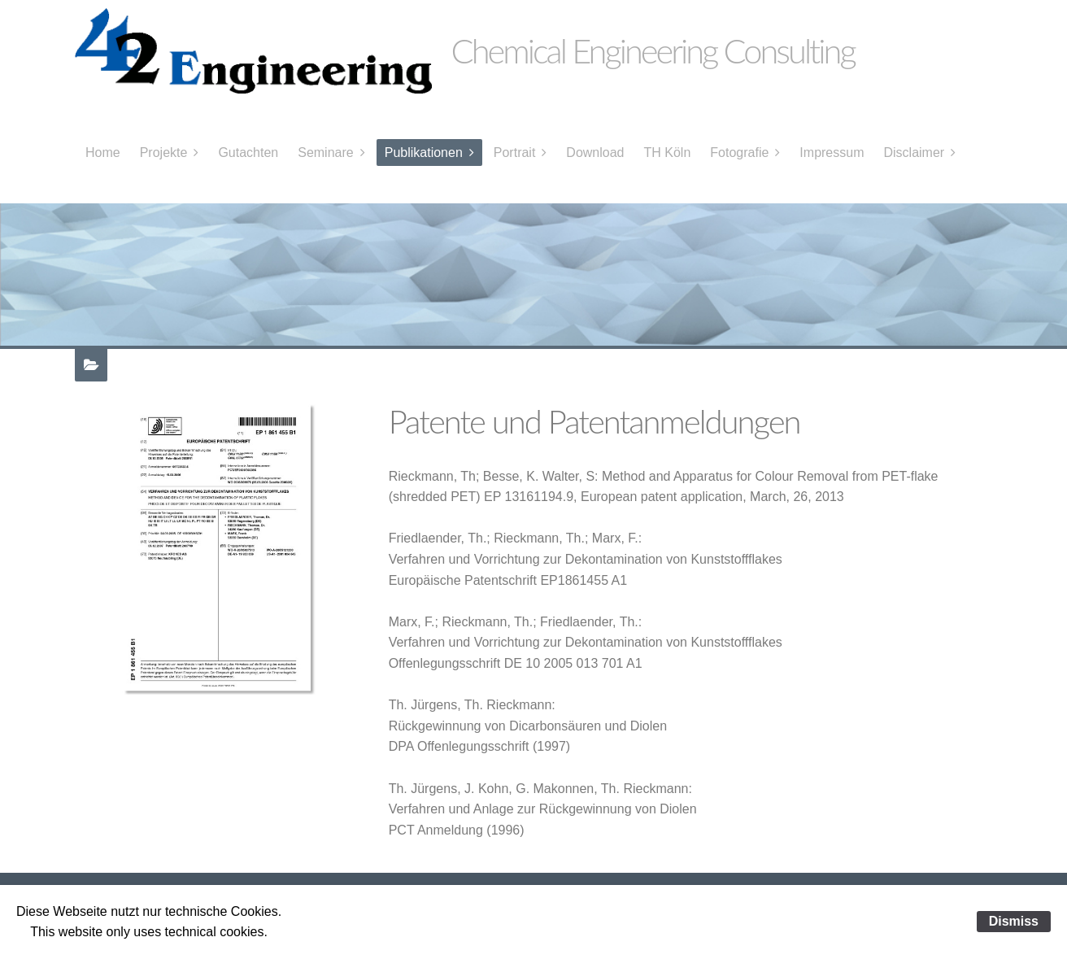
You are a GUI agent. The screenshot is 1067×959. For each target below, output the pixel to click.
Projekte (164, 152)
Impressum (831, 152)
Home (102, 152)
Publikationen (424, 152)
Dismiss (1014, 921)
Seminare (325, 152)
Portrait (515, 152)
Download (595, 152)
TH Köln (667, 152)
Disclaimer (913, 152)
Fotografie (739, 152)
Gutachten (248, 152)
